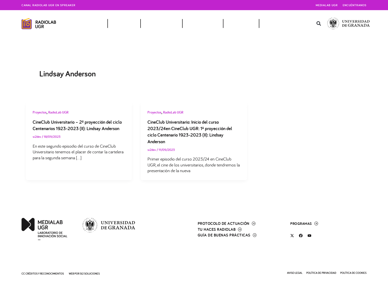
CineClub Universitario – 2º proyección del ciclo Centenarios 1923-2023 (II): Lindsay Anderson (74, 128)
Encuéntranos (354, 5)
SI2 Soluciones (90, 273)
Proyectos (40, 112)
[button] (319, 24)
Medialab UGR (327, 5)
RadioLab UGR (58, 112)
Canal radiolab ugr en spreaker (48, 5)
